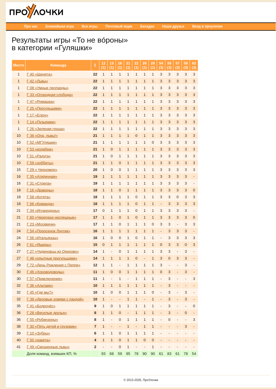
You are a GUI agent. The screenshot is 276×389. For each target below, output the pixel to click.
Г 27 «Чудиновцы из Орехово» (53, 251)
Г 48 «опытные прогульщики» (52, 258)
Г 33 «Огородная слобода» (50, 95)
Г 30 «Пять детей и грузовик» (52, 326)
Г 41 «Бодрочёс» (41, 306)
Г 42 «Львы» (37, 81)
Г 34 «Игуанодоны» (43, 210)
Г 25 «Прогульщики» (44, 108)
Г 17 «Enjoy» (37, 115)
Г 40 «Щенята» (39, 74)
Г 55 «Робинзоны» (42, 319)
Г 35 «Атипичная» (42, 176)
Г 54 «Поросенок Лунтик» (48, 231)
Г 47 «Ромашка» (41, 101)
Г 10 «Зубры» (38, 333)
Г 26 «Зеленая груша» (46, 129)
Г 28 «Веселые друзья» (47, 313)
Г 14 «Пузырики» (41, 122)
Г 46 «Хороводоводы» (45, 272)
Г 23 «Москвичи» (41, 224)
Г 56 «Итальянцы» (42, 238)
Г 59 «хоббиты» (40, 163)
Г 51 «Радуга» (39, 156)
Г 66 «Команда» (40, 204)
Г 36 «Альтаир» (40, 285)
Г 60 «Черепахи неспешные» (51, 217)
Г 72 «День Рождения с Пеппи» (53, 265)
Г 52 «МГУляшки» (42, 142)
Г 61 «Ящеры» (39, 244)
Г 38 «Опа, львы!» (42, 135)
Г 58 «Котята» (39, 197)
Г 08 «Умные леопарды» (47, 88)
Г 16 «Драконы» (40, 190)
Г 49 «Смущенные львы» (48, 347)
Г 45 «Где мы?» (40, 292)
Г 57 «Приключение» (44, 279)
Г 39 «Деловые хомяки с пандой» (55, 299)
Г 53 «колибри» (40, 149)
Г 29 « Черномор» (42, 170)
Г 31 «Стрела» (39, 183)
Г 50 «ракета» (38, 340)
